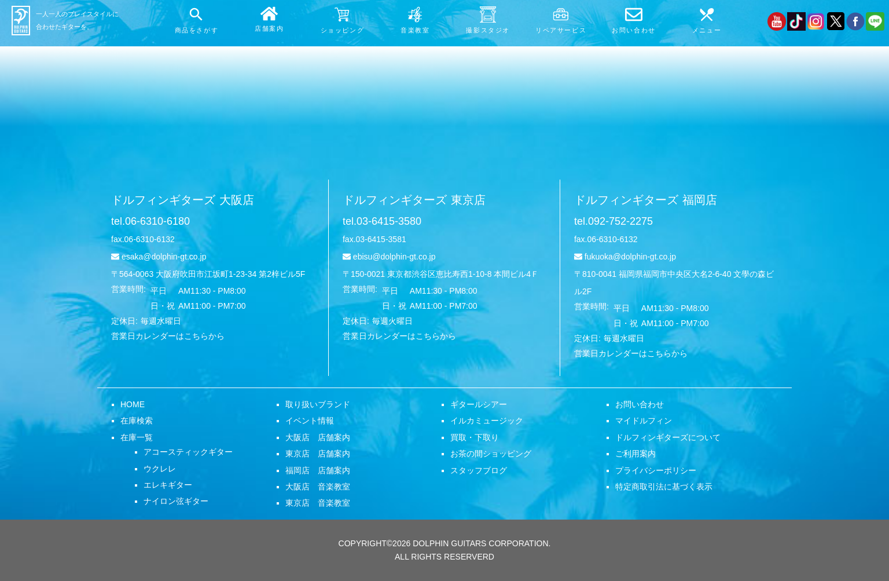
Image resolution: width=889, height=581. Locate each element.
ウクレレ (160, 468)
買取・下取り (474, 437)
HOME (132, 404)
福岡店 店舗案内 (317, 470)
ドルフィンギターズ (182, 199)
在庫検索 (136, 420)
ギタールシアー (478, 404)
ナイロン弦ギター (176, 501)
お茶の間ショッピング (490, 453)
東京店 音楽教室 (317, 502)
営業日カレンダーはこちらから (168, 336)
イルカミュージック (486, 420)
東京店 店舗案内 (317, 453)
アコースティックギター (188, 451)
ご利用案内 (635, 453)
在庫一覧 (136, 437)
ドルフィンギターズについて (668, 437)
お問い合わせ (639, 404)
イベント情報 (309, 420)
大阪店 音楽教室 (317, 486)
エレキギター (168, 484)
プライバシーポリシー (655, 470)
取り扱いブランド (317, 404)
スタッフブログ (478, 470)
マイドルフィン (643, 420)
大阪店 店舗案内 (317, 437)
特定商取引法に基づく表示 (663, 486)
